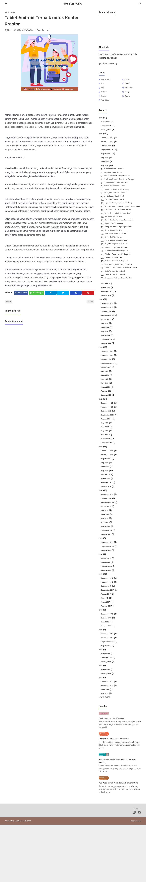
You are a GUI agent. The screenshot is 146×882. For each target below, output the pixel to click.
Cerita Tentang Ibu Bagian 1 (117, 286)
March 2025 (108, 298)
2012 (103, 688)
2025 (104, 138)
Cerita (128, 80)
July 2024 (107, 334)
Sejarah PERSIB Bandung (116, 231)
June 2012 (107, 700)
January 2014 (109, 672)
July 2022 (107, 434)
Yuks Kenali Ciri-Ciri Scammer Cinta (120, 217)
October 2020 (109, 509)
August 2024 (108, 330)
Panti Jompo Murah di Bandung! (114, 739)
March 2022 (109, 449)
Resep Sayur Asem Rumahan (118, 241)
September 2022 (110, 426)
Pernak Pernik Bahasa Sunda (117, 190)
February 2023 (109, 402)
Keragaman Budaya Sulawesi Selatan (121, 289)
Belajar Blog (107, 80)
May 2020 (107, 529)
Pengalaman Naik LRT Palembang (119, 194)
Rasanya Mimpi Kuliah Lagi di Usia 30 (121, 272)
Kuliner (105, 94)
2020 (103, 501)
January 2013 (109, 684)
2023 (103, 358)
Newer (9, 304)
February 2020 (109, 541)
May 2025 (108, 169)
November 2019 (110, 553)
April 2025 (107, 294)
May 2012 (107, 704)
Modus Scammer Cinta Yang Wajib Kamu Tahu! (123, 212)
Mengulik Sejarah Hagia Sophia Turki (121, 235)
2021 (103, 457)
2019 (103, 549)
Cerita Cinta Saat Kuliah (115, 265)
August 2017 (108, 605)
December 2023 (110, 362)
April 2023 (107, 394)
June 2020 (107, 525)
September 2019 (110, 557)
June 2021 (107, 477)
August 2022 (109, 430)
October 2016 (109, 629)
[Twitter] (38, 293)
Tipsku (129, 99)
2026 (103, 122)
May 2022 (107, 442)
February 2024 (109, 350)
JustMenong (73, 4)
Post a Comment (45, 30)
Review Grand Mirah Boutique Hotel (120, 221)
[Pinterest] (88, 293)
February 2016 (109, 637)
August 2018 (108, 569)
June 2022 (107, 438)
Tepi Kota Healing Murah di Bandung (121, 207)
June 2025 (107, 165)
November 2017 (110, 593)
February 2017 (109, 617)
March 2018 (108, 573)
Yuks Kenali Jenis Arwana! (116, 204)
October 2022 (109, 422)
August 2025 (109, 157)
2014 (103, 660)
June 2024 (107, 338)
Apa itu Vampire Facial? (115, 224)
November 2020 (110, 505)
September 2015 (110, 652)
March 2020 (108, 537)
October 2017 (109, 597)
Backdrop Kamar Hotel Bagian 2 (119, 258)
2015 (103, 641)
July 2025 (107, 161)
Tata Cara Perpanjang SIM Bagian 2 (120, 262)
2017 (103, 585)
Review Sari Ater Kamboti (116, 245)
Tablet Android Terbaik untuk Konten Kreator (121, 277)
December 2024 (110, 314)
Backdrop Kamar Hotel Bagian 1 (119, 269)
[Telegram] (52, 293)
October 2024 (109, 322)
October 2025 (109, 150)
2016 (103, 621)
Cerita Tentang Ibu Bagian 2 (117, 282)
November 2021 (110, 465)
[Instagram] (134, 870)
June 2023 (107, 386)
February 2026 (109, 130)
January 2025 (109, 306)
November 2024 (110, 318)
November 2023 (110, 366)
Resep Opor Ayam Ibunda (115, 177)
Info (104, 89)
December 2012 (110, 692)
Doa (104, 84)
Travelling (106, 104)
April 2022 (107, 445)
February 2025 (110, 302)
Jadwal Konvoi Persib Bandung (118, 238)
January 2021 (109, 497)
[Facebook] (21, 293)
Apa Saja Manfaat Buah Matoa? (118, 197)
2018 (103, 565)
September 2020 (110, 513)
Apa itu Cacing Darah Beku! (116, 200)
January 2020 (109, 545)
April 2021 (108, 485)
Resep (128, 94)
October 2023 (109, 370)
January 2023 (109, 406)
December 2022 (110, 414)
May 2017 (107, 609)
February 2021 (109, 493)
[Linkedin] (76, 293)
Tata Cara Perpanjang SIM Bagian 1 (120, 255)
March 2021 (108, 489)
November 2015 (110, 648)
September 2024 (110, 326)
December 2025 (110, 142)
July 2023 (107, 382)
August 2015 (108, 656)
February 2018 (109, 577)
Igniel (139, 878)
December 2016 (110, 625)
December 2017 (110, 589)
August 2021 (108, 469)
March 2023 (108, 398)
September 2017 (110, 601)
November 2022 (110, 418)
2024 (103, 310)
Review (105, 99)
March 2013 (108, 680)
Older (89, 304)
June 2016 (107, 633)
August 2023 (108, 378)
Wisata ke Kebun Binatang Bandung (119, 180)
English (129, 84)
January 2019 (109, 561)
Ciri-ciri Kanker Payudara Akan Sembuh (122, 228)
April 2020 (107, 533)
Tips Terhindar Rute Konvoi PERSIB (119, 187)
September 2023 (110, 374)
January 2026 (109, 134)
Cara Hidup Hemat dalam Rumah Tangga (122, 183)
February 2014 (109, 668)
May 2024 (107, 342)
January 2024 (109, 354)
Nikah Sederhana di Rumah (116, 173)
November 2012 (110, 696)
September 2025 (110, 154)
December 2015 (110, 644)
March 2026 (108, 126)
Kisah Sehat (131, 89)
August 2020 (108, 517)
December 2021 (110, 461)
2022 (103, 410)
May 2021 (108, 481)
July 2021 (107, 473)
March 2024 (108, 346)
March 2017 (108, 613)
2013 (103, 676)
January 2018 (109, 581)
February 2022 (109, 453)
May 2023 (107, 390)
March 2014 (108, 664)
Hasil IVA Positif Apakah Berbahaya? (117, 771)
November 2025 (110, 146)
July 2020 (107, 521)
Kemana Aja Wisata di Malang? (118, 248)
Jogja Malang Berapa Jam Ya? (118, 252)
